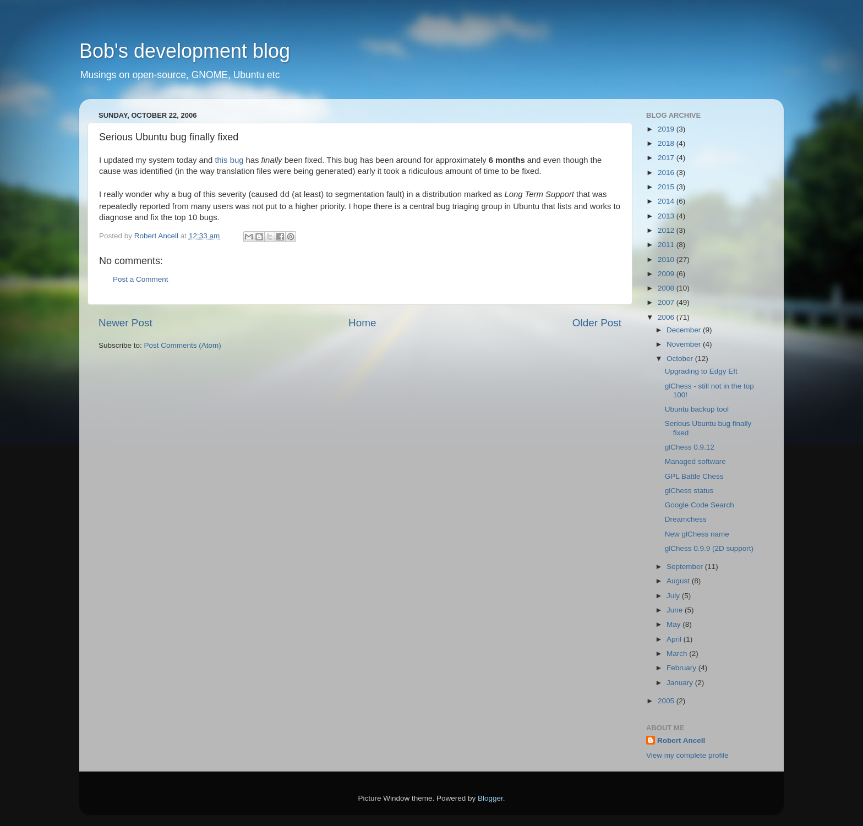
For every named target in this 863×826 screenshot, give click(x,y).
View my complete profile (687, 755)
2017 (667, 158)
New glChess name (697, 534)
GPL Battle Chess (694, 476)
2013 (667, 216)
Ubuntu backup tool (697, 409)
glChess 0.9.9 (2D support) (709, 548)
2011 (667, 244)
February (682, 668)
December (685, 330)
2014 (667, 201)
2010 (667, 259)
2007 (667, 302)
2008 (667, 288)
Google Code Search (699, 505)
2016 (667, 172)
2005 (667, 701)
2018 (667, 143)
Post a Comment (140, 279)
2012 (667, 230)
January (681, 683)
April (675, 639)
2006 (667, 317)
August (679, 581)
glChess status (689, 490)
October (681, 358)
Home (362, 323)
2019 (667, 129)
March (678, 653)
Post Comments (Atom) (182, 345)
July (674, 596)
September (686, 566)
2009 (667, 274)
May (674, 624)
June (676, 610)
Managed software (695, 461)
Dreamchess (686, 519)
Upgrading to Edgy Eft (701, 371)
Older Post (596, 323)
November (685, 344)
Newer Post (125, 323)
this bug (229, 160)
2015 (667, 187)
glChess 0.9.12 (689, 447)
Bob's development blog (184, 51)
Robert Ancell (681, 740)
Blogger (490, 798)
